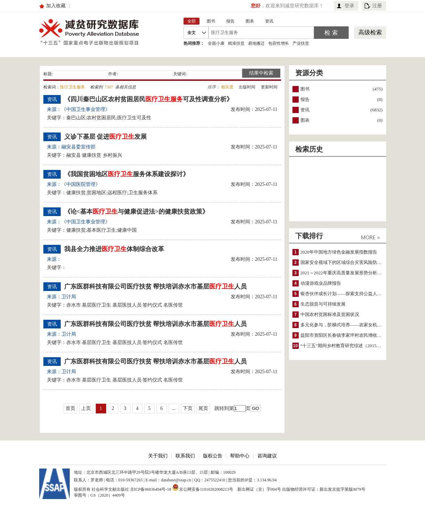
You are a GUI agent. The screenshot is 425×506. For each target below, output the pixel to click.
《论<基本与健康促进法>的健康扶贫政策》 (136, 211)
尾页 (203, 408)
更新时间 (269, 87)
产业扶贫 (300, 43)
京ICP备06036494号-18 (150, 489)
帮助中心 (239, 455)
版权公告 (212, 455)
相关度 (227, 87)
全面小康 (216, 43)
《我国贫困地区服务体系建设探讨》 (126, 174)
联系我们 (185, 455)
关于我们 (158, 455)
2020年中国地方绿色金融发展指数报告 (338, 252)
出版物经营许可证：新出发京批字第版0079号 (323, 489)
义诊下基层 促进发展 (105, 136)
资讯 (304, 109)
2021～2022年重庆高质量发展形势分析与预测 (345, 272)
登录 (349, 5)
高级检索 (370, 32)
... (174, 408)
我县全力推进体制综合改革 (114, 249)
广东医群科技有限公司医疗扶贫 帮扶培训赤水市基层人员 (155, 286)
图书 (304, 89)
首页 (70, 408)
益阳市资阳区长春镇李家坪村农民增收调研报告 (347, 335)
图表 (304, 120)
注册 (377, 5)
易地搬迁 (256, 43)
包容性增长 (278, 43)
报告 (304, 99)
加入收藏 (56, 5)
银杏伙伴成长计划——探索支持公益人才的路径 (347, 293)
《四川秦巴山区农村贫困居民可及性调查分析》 (148, 99)
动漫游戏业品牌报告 (320, 283)
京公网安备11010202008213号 (202, 487)
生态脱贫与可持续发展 (323, 304)
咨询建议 (267, 455)
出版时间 (247, 87)
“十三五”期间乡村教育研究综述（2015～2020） (347, 345)
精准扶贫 (236, 43)
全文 (191, 32)
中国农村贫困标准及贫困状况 (329, 314)
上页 (86, 408)
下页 (188, 408)
